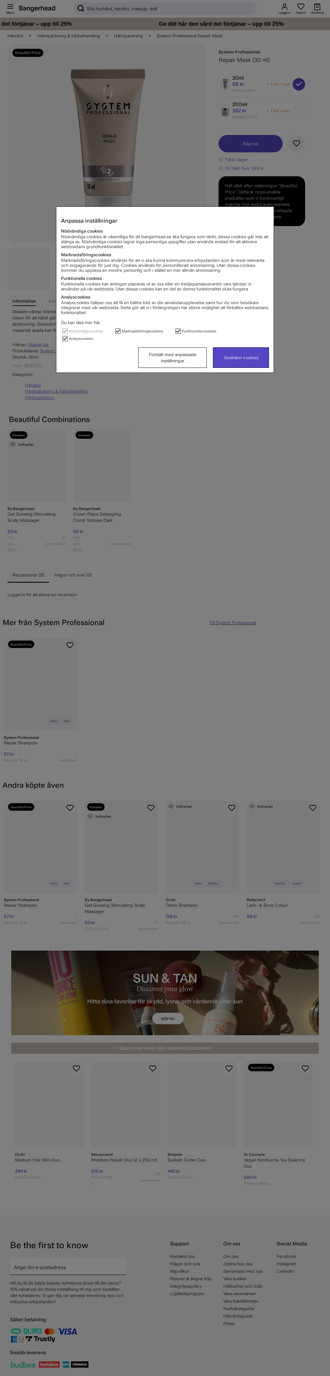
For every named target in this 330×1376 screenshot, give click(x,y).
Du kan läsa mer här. (81, 322)
